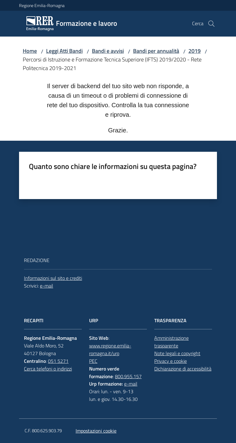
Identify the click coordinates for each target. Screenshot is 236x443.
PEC (93, 361)
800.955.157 (128, 376)
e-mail (46, 285)
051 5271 (58, 361)
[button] (211, 23)
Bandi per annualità (156, 51)
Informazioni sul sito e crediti (53, 278)
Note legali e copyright (177, 353)
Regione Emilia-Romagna (42, 5)
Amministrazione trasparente (171, 341)
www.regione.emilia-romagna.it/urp (110, 349)
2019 (194, 51)
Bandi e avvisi (108, 51)
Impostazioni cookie (96, 430)
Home (30, 51)
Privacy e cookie (170, 361)
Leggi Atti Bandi (64, 51)
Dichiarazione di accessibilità (182, 368)
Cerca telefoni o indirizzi (48, 368)
